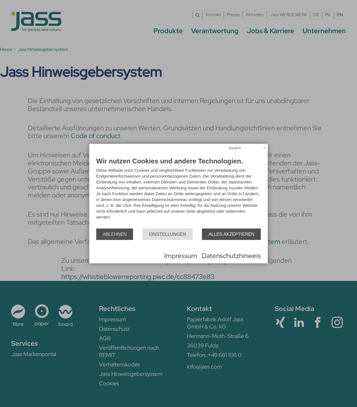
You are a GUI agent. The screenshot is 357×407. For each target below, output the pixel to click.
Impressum (180, 255)
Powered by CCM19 (112, 256)
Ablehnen (115, 234)
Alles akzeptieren (231, 234)
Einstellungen (167, 234)
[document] (178, 193)
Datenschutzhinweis (231, 255)
